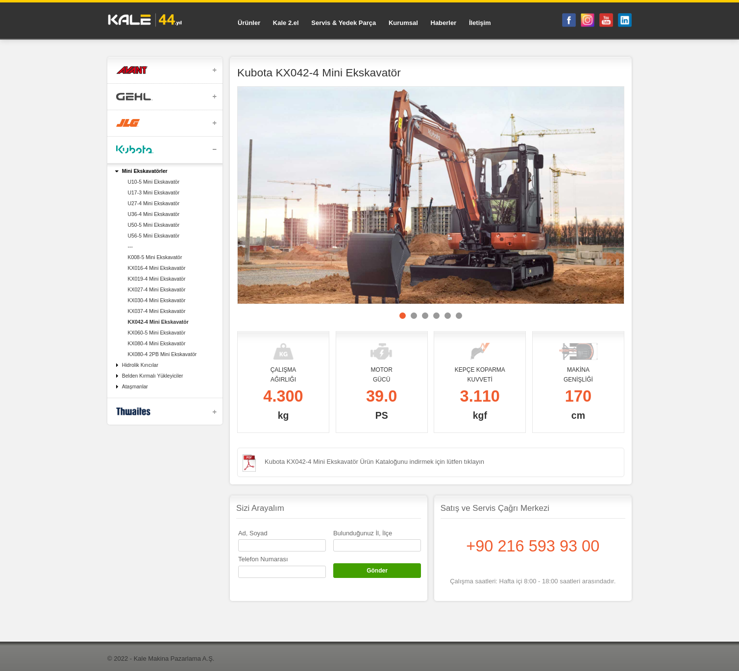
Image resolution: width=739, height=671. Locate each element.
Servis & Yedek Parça (343, 22)
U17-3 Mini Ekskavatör (153, 192)
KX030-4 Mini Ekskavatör (156, 300)
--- (130, 246)
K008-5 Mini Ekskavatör (154, 257)
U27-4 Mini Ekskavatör (153, 203)
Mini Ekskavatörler (145, 171)
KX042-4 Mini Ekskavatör (158, 322)
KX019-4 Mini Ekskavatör (156, 279)
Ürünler (249, 22)
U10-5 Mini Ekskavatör (153, 182)
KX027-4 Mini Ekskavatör (156, 289)
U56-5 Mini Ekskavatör (153, 236)
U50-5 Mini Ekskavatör (153, 225)
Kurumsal (403, 22)
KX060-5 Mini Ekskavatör (156, 333)
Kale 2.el (286, 22)
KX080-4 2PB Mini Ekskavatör (162, 354)
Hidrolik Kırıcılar (140, 365)
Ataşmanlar (135, 386)
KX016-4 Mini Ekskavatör (156, 268)
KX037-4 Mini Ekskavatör (156, 311)
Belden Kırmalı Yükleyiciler (152, 376)
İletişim (480, 22)
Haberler (444, 22)
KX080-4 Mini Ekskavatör (156, 343)
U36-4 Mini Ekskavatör (153, 214)
